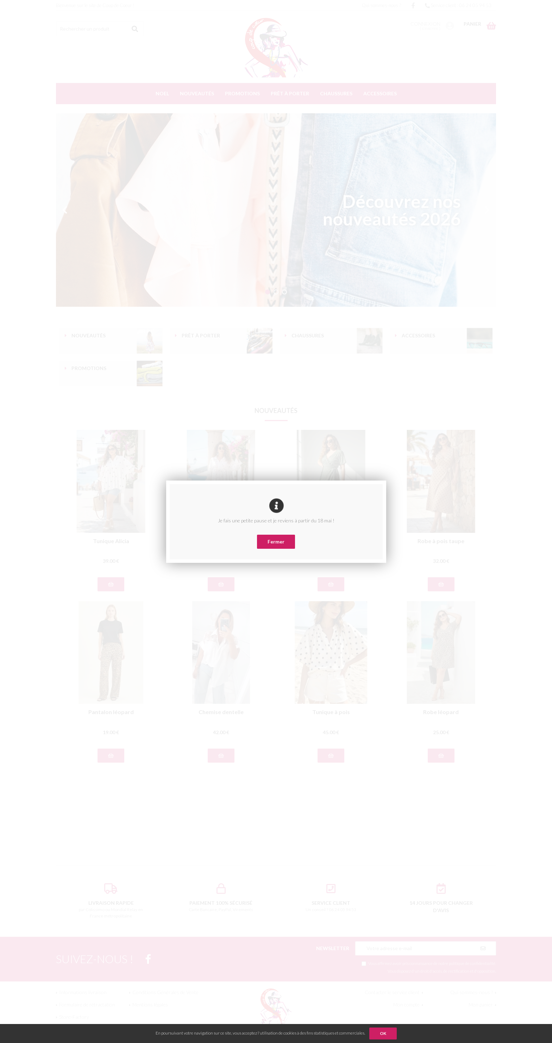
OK (383, 1033)
